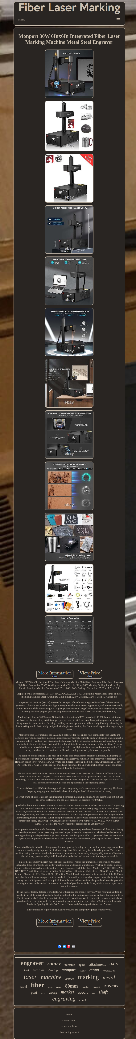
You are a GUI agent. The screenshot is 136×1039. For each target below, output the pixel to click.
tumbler (38, 970)
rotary (54, 963)
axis (113, 963)
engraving (64, 998)
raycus (111, 986)
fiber (37, 985)
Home (69, 1014)
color (83, 970)
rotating (109, 970)
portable (69, 964)
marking (88, 977)
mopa (94, 969)
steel (23, 986)
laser (30, 976)
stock (50, 987)
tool (26, 970)
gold (34, 992)
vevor (58, 987)
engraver (32, 963)
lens (93, 994)
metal (109, 977)
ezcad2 (97, 987)
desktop (53, 970)
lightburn (83, 993)
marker (67, 991)
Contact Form (69, 1020)
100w (43, 993)
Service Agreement (69, 1032)
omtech (69, 978)
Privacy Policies (69, 1026)
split (82, 964)
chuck (82, 1000)
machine (51, 977)
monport (69, 969)
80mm (71, 986)
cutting (53, 993)
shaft (103, 992)
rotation (85, 987)
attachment (97, 964)
